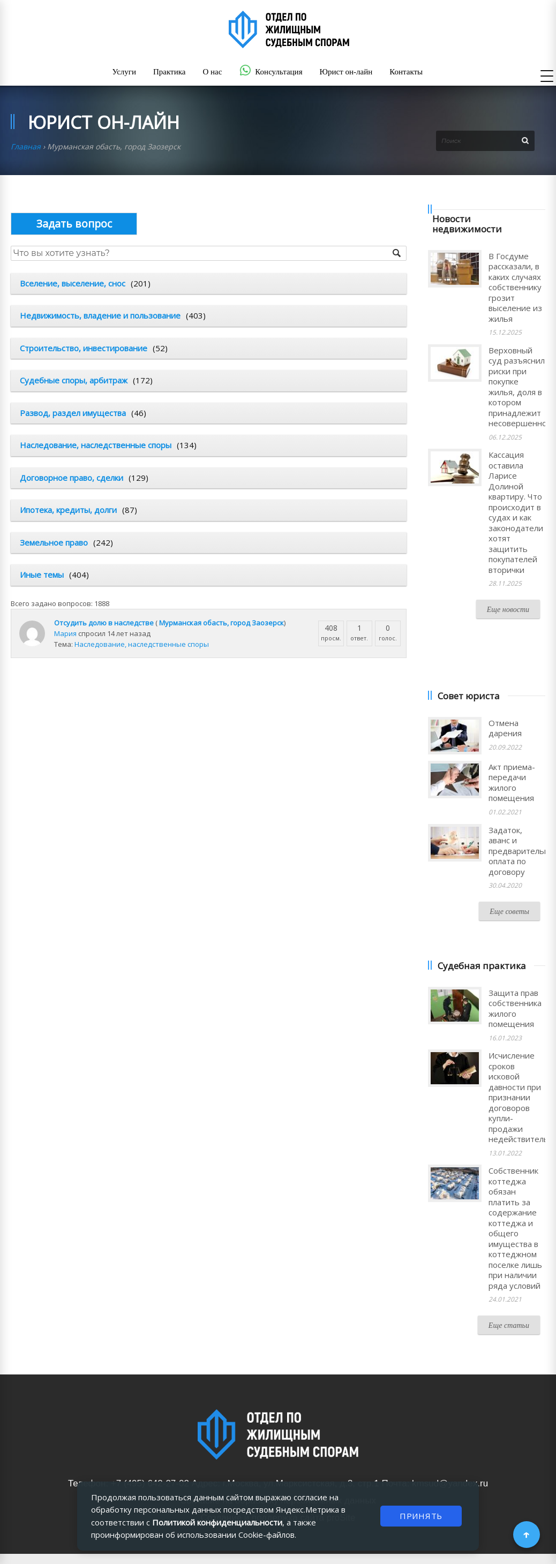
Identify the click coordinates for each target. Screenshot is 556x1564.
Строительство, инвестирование (83, 348)
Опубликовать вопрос (74, 223)
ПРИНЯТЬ (421, 1515)
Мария (65, 633)
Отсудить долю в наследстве (104, 623)
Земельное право (54, 542)
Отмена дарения (505, 728)
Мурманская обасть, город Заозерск (221, 623)
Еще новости (508, 610)
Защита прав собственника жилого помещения (515, 1008)
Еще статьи (509, 1325)
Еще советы (509, 912)
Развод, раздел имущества (73, 412)
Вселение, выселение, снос (72, 283)
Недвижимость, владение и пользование (100, 315)
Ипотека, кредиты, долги (68, 509)
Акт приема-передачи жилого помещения (512, 782)
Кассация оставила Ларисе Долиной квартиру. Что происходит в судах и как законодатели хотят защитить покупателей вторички (516, 512)
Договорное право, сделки (71, 477)
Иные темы (42, 574)
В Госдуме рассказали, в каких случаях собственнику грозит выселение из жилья (515, 287)
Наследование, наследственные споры (95, 445)
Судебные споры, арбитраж (73, 380)
